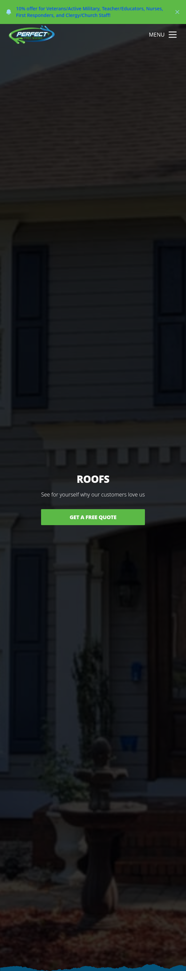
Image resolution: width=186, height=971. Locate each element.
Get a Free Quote (92, 517)
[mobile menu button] (173, 35)
